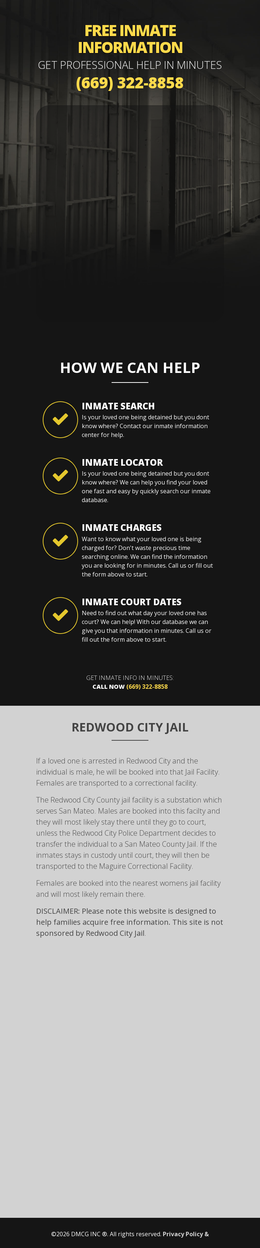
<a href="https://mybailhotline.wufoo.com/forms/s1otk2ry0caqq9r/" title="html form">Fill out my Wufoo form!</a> (130, 212)
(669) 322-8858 (130, 82)
